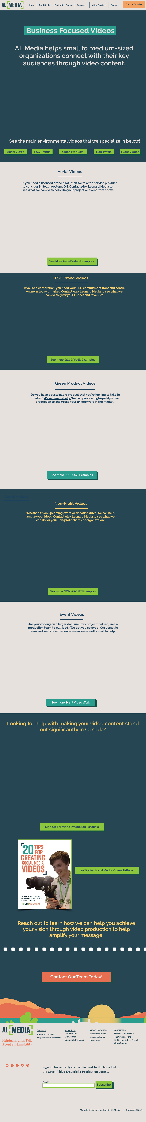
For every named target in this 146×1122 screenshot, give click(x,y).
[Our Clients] (72, 1036)
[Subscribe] (104, 1084)
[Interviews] (100, 1040)
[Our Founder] (71, 1033)
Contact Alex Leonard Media (89, 186)
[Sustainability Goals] (74, 1040)
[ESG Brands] (42, 151)
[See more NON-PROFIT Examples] (73, 591)
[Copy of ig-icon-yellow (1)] (7, 1065)
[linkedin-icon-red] (17, 1065)
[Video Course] (121, 1043)
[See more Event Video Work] (70, 702)
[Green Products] (73, 151)
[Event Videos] (130, 151)
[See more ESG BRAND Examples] (73, 359)
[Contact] (48, 1030)
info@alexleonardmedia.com (49, 1038)
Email (45, 1082)
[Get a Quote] (134, 4)
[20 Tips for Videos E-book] (127, 1040)
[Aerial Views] (15, 151)
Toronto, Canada (45, 1034)
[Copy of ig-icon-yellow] (27, 1065)
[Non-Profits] (104, 151)
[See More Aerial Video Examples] (72, 261)
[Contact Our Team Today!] (76, 977)
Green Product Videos (75, 383)
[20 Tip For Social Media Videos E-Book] (107, 870)
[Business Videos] (100, 1033)
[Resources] (119, 1029)
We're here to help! (57, 398)
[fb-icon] (12, 1065)
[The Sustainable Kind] (127, 1033)
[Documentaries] (98, 1037)
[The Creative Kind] (123, 1037)
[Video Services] (98, 1030)
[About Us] (70, 1030)
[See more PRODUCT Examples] (72, 475)
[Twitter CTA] (22, 1065)
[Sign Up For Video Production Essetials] (72, 827)
